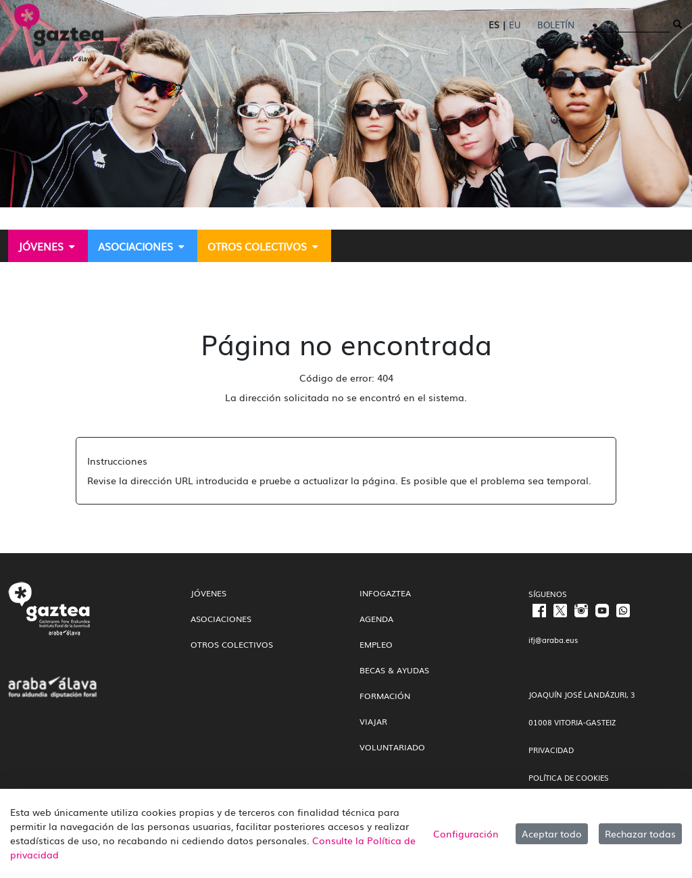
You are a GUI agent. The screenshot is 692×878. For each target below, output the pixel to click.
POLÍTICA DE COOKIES (568, 777)
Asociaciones (221, 619)
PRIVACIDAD (551, 749)
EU (514, 24)
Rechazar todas (640, 833)
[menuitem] (48, 246)
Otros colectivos (232, 644)
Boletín (555, 24)
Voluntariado (392, 747)
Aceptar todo (552, 833)
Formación (385, 696)
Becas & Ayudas (394, 670)
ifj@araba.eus (553, 639)
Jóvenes (208, 593)
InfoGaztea (385, 593)
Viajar (373, 721)
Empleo (376, 644)
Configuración (466, 833)
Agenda (376, 619)
